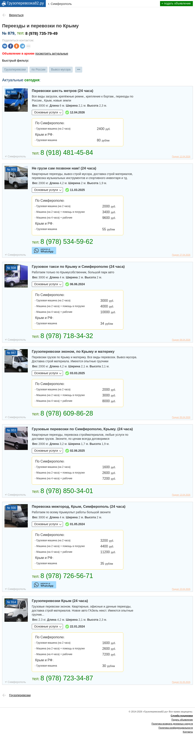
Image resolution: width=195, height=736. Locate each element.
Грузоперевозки (15, 69)
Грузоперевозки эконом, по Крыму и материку (73, 352)
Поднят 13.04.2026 (181, 495)
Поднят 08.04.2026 (181, 340)
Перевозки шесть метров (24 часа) (62, 91)
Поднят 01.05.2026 (181, 682)
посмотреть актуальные (51, 53)
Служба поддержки (182, 715)
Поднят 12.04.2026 (181, 156)
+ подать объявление (176, 3)
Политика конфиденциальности (176, 727)
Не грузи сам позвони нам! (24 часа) (64, 168)
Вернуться (16, 15)
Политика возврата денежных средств (172, 723)
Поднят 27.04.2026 (181, 255)
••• (78, 69)
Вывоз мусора (61, 69)
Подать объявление (182, 719)
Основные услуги (46, 112)
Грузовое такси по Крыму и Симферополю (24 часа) (78, 267)
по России (38, 69)
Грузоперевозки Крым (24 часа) (60, 601)
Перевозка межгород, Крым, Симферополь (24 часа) (78, 507)
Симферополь (17, 156)
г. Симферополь (60, 4)
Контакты (188, 731)
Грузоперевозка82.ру (25, 3)
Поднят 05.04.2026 (181, 417)
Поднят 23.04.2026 (181, 589)
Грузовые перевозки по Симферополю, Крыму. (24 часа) (82, 429)
